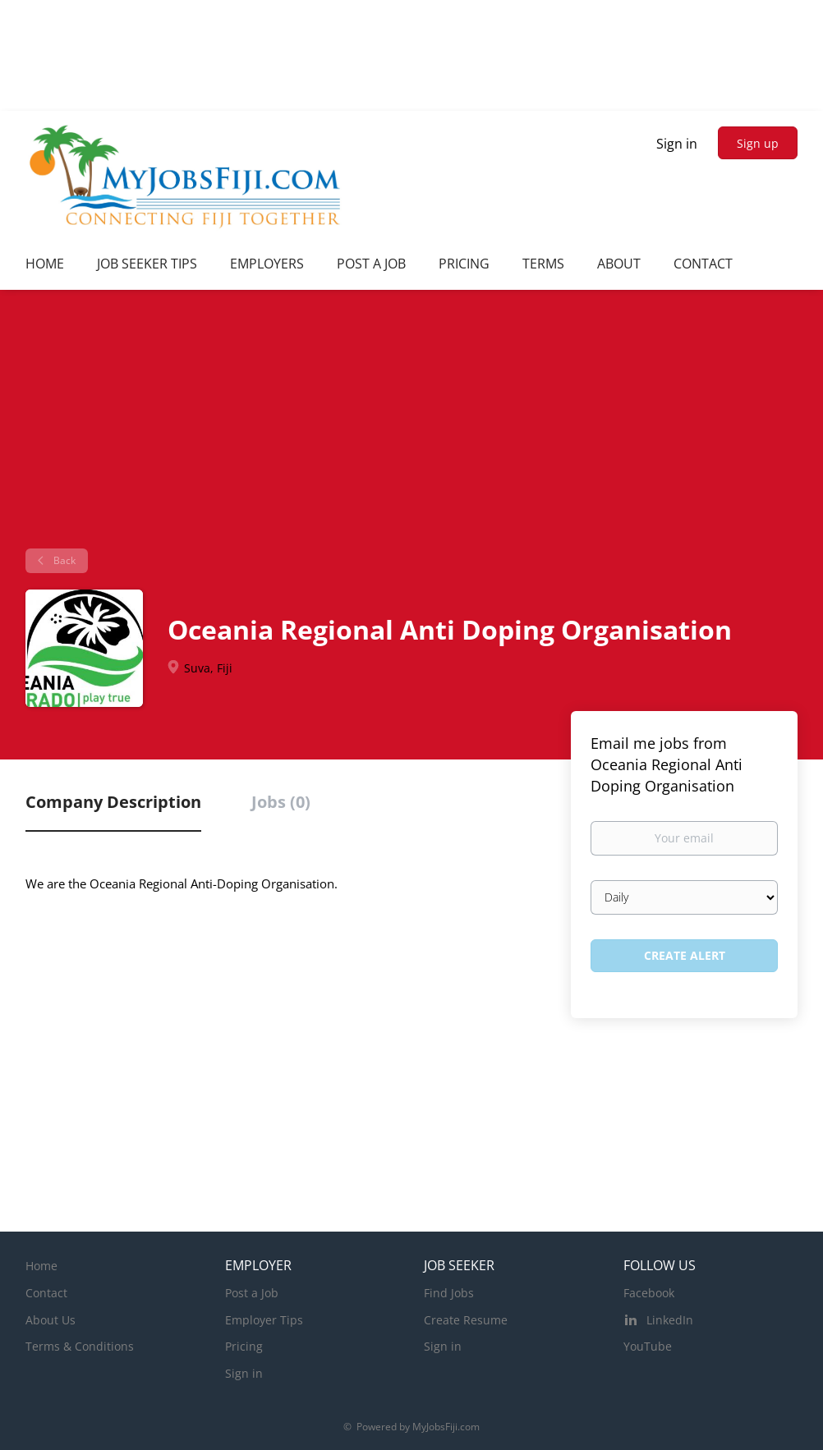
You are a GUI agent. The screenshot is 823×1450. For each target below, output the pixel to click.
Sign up (758, 143)
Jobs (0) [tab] (280, 802)
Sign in (676, 144)
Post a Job (251, 1293)
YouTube (647, 1346)
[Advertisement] (411, 425)
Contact (46, 1293)
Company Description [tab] (113, 802)
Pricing (244, 1346)
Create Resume (466, 1320)
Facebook (648, 1293)
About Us (50, 1320)
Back (63, 560)
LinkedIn (669, 1320)
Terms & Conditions (79, 1346)
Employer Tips (264, 1320)
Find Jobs (449, 1293)
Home (41, 1265)
